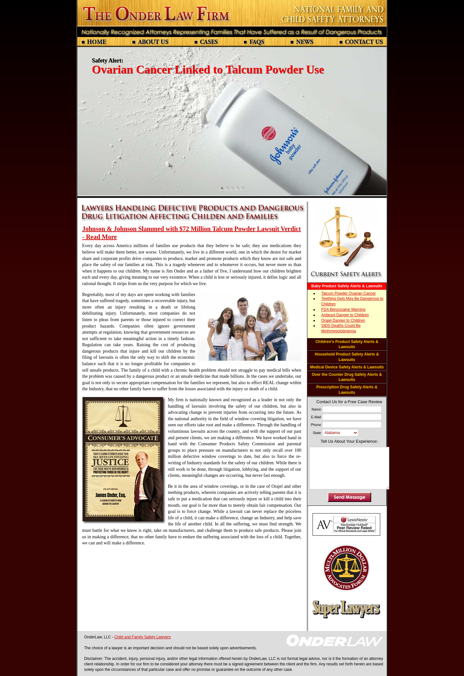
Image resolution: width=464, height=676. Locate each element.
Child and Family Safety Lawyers (142, 637)
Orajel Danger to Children (343, 320)
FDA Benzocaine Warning (343, 309)
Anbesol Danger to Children (345, 315)
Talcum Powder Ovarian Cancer (348, 293)
